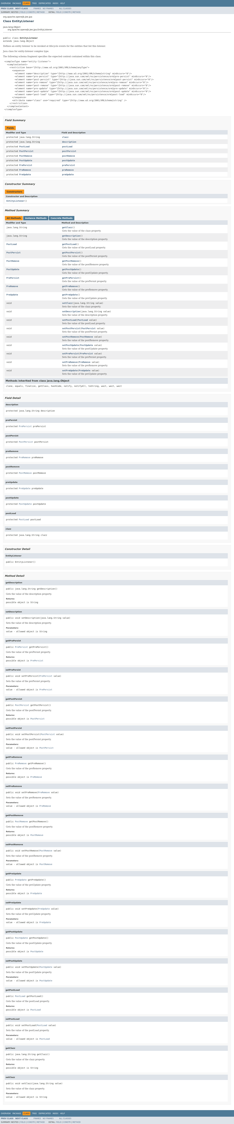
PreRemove (25, 170)
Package (17, 3)
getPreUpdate (70, 294)
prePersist (68, 165)
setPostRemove (70, 337)
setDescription (71, 311)
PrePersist (25, 165)
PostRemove (25, 156)
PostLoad (24, 146)
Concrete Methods (62, 218)
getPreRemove (70, 286)
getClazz (67, 227)
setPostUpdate (70, 345)
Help (62, 3)
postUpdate (68, 160)
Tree (34, 3)
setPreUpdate (70, 370)
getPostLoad (69, 244)
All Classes (65, 8)
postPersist (69, 151)
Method (41, 12)
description (69, 142)
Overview (6, 3)
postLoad (67, 146)
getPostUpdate (70, 269)
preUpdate (68, 174)
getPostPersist (71, 252)
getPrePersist (70, 278)
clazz (65, 137)
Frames (37, 8)
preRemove (68, 170)
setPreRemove (70, 362)
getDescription (71, 236)
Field (22, 12)
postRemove (68, 156)
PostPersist (26, 151)
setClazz (67, 303)
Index (55, 3)
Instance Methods (35, 218)
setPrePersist (70, 353)
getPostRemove (70, 261)
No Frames (48, 8)
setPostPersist (71, 328)
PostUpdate (25, 160)
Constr (31, 12)
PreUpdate (25, 174)
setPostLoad (69, 320)
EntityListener (15, 201)
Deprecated (45, 3)
